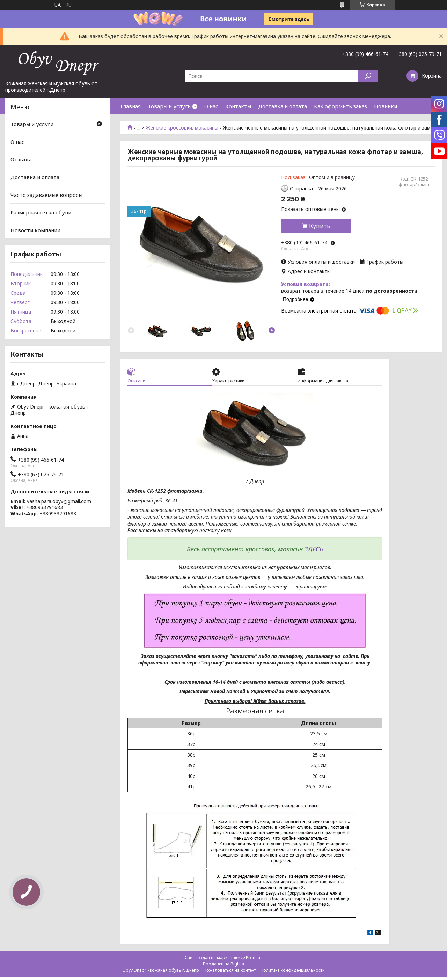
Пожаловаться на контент (230, 970)
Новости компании (35, 230)
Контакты (238, 106)
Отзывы (20, 159)
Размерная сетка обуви (40, 212)
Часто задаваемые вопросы (46, 194)
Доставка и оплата (282, 106)
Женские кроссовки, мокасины (182, 128)
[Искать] (368, 76)
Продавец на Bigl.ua (223, 964)
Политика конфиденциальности (293, 970)
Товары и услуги (169, 106)
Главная (130, 106)
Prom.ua (254, 958)
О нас (211, 106)
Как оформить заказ (340, 106)
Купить (319, 226)
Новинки (385, 106)
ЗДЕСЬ (314, 549)
